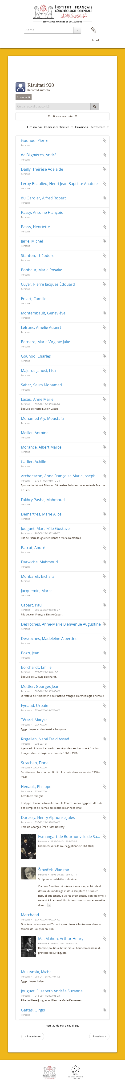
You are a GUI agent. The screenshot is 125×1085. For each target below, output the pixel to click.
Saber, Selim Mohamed (41, 385)
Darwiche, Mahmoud (39, 562)
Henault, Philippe (36, 786)
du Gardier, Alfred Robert (43, 198)
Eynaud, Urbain (34, 705)
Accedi (96, 40)
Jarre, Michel (32, 241)
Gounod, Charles (36, 356)
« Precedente (32, 1036)
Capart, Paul (32, 605)
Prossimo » (99, 1036)
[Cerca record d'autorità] (53, 106)
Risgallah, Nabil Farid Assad (45, 739)
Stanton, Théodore (37, 255)
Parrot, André (33, 547)
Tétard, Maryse (34, 719)
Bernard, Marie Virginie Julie (45, 341)
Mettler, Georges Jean (40, 686)
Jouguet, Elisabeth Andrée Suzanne (52, 991)
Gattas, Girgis (33, 1010)
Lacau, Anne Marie (37, 399)
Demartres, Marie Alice (41, 514)
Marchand (30, 914)
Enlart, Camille (33, 298)
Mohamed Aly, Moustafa (42, 418)
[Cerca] (94, 106)
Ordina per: (35, 127)
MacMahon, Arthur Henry (60, 938)
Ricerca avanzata (62, 116)
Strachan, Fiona (34, 762)
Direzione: (82, 127)
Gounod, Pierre (34, 140)
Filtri (24, 72)
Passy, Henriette (35, 226)
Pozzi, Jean (30, 653)
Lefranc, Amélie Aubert (41, 327)
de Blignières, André (38, 154)
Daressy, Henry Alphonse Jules (48, 817)
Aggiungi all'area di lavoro (104, 140)
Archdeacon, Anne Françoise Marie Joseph (58, 476)
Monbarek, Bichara (37, 576)
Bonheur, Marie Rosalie (41, 269)
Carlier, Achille (33, 461)
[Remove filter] (29, 97)
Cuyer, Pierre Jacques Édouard (48, 284)
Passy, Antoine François (42, 212)
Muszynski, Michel (36, 971)
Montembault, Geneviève (43, 313)
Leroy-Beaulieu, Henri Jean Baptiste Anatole (59, 183)
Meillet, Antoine (34, 432)
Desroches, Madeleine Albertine (49, 638)
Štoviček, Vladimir (53, 869)
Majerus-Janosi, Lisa (38, 370)
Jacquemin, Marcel (37, 590)
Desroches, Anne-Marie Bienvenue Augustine (61, 624)
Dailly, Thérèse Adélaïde (42, 169)
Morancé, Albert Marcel (41, 447)
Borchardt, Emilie (36, 667)
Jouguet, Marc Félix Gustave (45, 528)
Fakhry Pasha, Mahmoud (43, 499)
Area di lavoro (94, 30)
